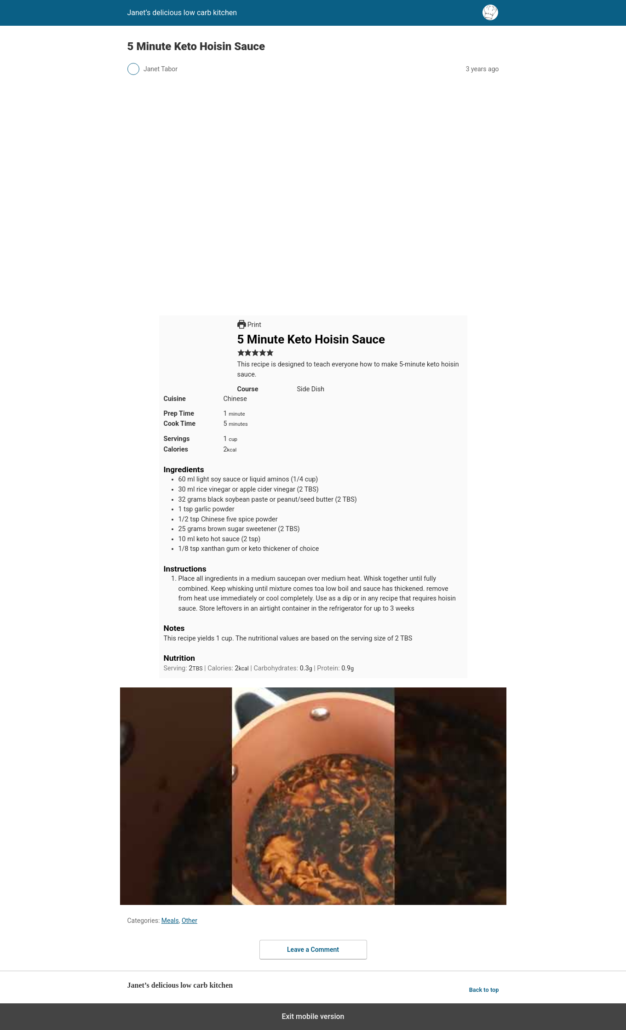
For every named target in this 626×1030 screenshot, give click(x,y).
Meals (170, 920)
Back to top (484, 989)
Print (249, 325)
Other (189, 920)
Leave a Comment (313, 949)
